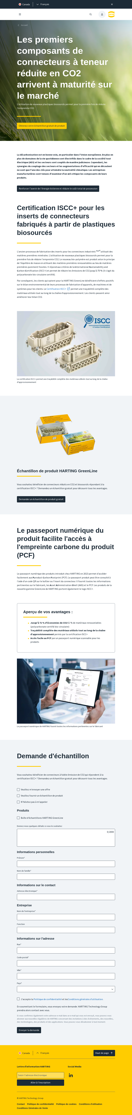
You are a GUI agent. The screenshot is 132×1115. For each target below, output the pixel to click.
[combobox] (64, 989)
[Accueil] (23, 25)
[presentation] (42, 4)
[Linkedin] (71, 1075)
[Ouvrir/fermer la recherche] (91, 14)
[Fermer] (112, 4)
